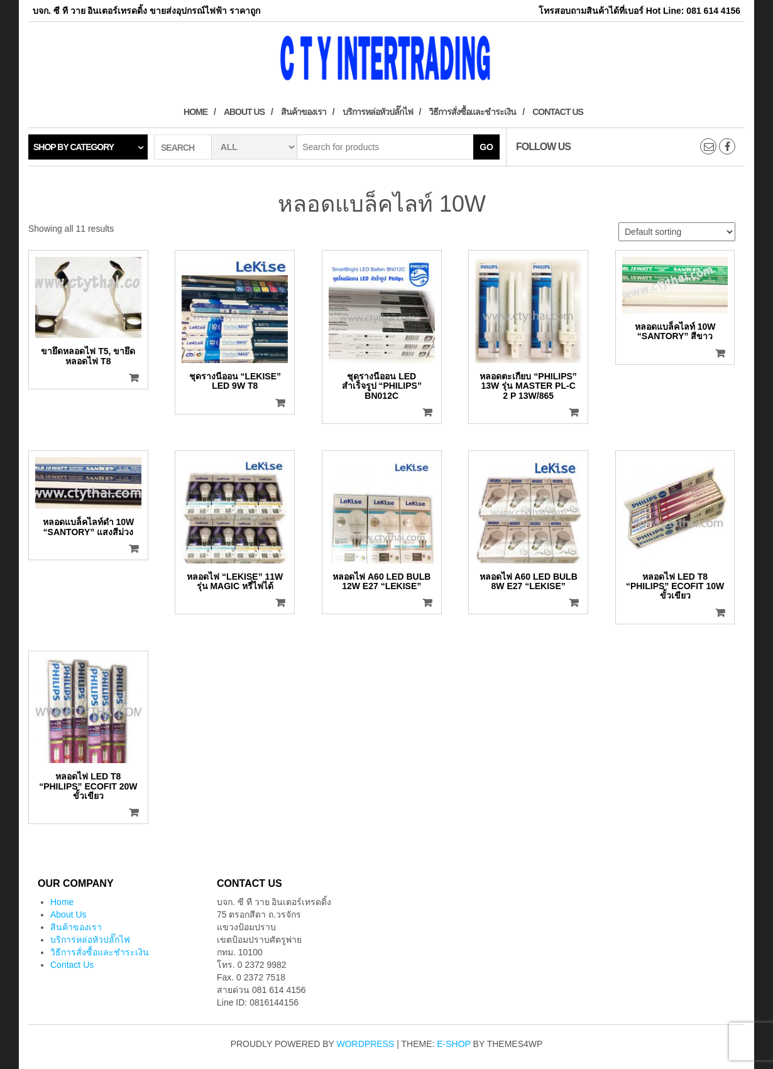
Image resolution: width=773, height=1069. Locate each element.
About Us (244, 112)
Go (486, 147)
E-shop (453, 1044)
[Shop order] (676, 231)
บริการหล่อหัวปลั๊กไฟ (378, 112)
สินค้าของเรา (303, 112)
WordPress (366, 1044)
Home (195, 112)
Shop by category (73, 147)
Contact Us (557, 112)
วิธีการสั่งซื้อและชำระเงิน (472, 112)
